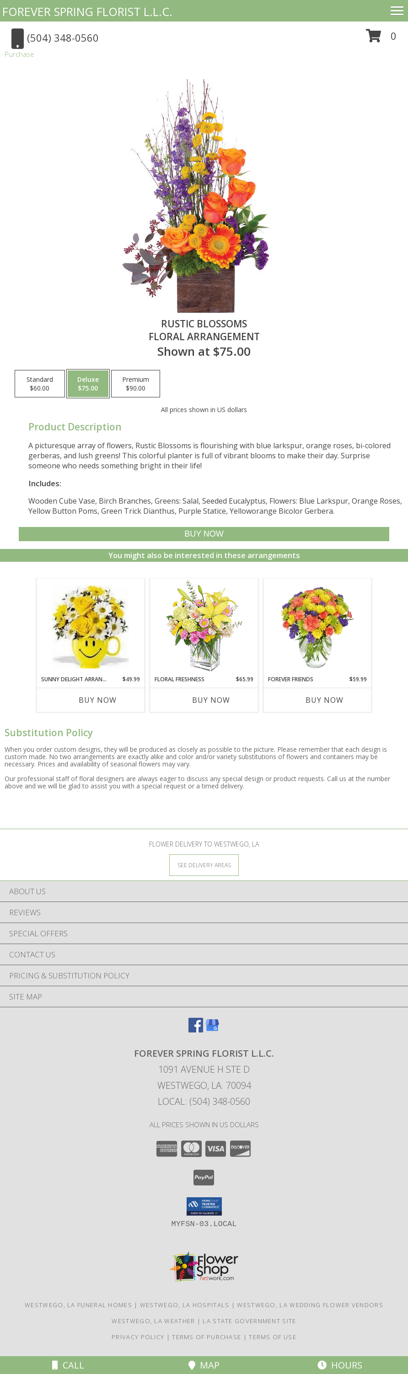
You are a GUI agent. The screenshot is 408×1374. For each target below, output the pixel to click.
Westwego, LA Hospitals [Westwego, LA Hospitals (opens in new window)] (185, 1305)
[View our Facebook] (195, 1029)
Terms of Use (272, 1337)
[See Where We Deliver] (204, 864)
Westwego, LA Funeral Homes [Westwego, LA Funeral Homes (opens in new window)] (78, 1305)
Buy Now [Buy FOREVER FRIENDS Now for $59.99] (325, 700)
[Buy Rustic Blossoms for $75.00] (204, 534)
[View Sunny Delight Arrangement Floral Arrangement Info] (91, 626)
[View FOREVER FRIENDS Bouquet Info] (317, 627)
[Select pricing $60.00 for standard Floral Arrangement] (39, 383)
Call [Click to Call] (68, 1365)
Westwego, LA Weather (153, 1321)
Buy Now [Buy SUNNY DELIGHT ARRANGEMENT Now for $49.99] (98, 700)
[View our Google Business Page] (212, 1029)
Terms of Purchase (206, 1337)
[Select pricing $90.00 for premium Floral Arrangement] (136, 383)
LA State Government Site (249, 1321)
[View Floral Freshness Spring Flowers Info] (204, 627)
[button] (381, 39)
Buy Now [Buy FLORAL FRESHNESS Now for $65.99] (211, 700)
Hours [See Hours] (339, 1365)
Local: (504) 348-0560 (204, 1101)
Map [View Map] (204, 1365)
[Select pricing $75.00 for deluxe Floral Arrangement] (88, 383)
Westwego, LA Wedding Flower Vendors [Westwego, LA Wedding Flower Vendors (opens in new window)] (310, 1305)
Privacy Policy (138, 1337)
